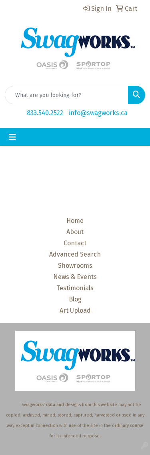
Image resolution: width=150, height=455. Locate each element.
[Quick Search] (66, 95)
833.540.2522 (45, 113)
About (75, 232)
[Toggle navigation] (12, 137)
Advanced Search (75, 254)
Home (75, 220)
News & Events (75, 277)
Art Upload (75, 310)
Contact (75, 243)
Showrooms (75, 265)
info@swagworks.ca (98, 113)
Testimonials (75, 288)
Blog (75, 299)
